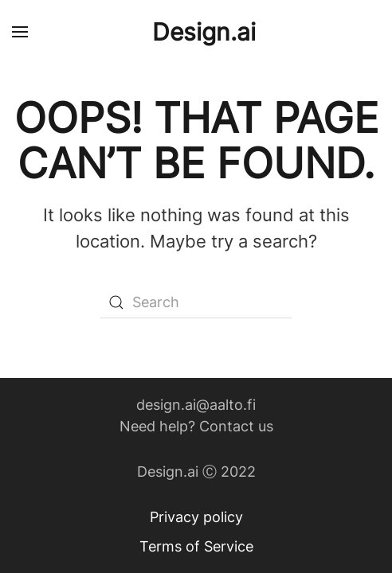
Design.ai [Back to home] (204, 32)
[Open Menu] (20, 32)
